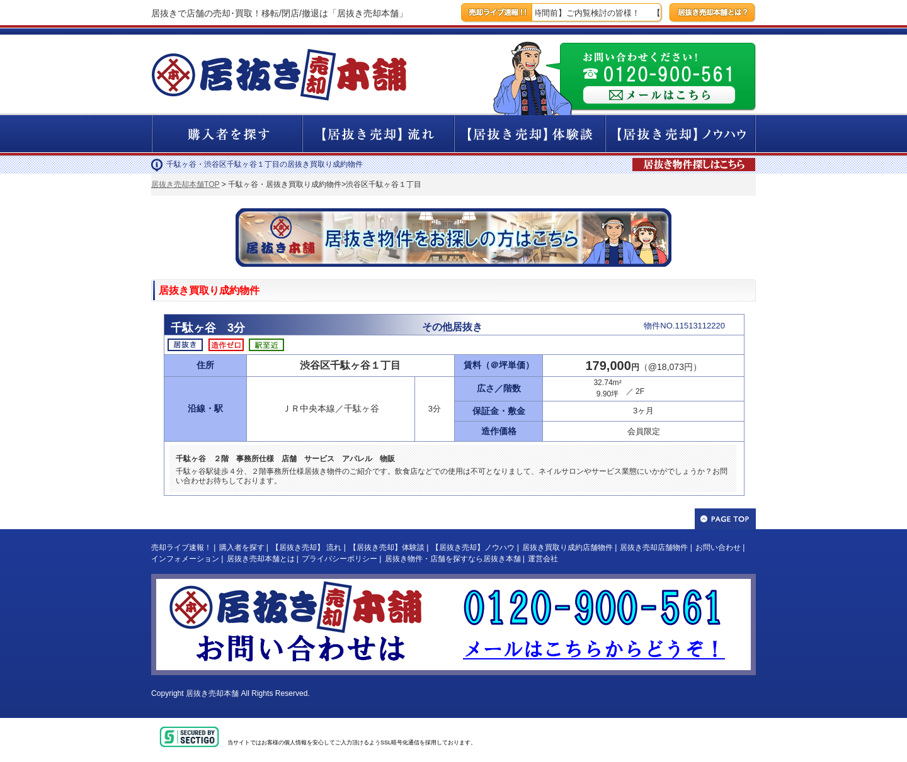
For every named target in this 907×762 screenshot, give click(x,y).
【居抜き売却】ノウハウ (473, 547)
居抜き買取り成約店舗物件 (567, 547)
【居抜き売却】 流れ (306, 547)
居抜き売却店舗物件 (654, 547)
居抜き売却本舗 (212, 693)
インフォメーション (185, 558)
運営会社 (543, 558)
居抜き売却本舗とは (261, 558)
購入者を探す (242, 547)
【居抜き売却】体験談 (387, 547)
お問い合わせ (718, 547)
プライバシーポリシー (339, 558)
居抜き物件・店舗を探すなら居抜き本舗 (453, 558)
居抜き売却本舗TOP (185, 184)
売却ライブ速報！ (181, 547)
